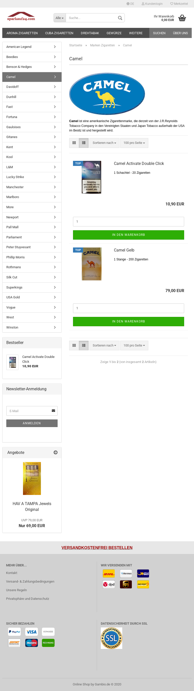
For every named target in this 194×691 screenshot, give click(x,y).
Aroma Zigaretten (22, 33)
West (10, 317)
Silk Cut (11, 277)
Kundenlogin (152, 4)
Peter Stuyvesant (18, 247)
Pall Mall (12, 227)
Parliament (14, 237)
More (10, 207)
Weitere (135, 33)
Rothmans (13, 267)
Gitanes (11, 137)
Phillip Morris (15, 257)
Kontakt (11, 573)
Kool (9, 157)
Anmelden (32, 423)
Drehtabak (90, 33)
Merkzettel (179, 4)
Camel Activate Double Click (139, 163)
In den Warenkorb (128, 235)
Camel (10, 77)
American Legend (18, 47)
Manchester (14, 187)
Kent (9, 147)
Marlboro (12, 197)
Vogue (10, 307)
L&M (9, 167)
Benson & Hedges (19, 67)
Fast (9, 107)
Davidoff (12, 87)
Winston (12, 327)
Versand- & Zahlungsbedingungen (30, 581)
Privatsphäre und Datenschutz (27, 599)
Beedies (12, 57)
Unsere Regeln (16, 590)
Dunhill (11, 97)
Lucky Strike (15, 177)
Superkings (14, 287)
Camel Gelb (124, 250)
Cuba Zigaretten (59, 33)
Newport (12, 217)
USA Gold (13, 297)
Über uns (180, 33)
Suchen (159, 33)
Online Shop (81, 684)
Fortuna (11, 117)
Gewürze (114, 33)
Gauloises (13, 127)
